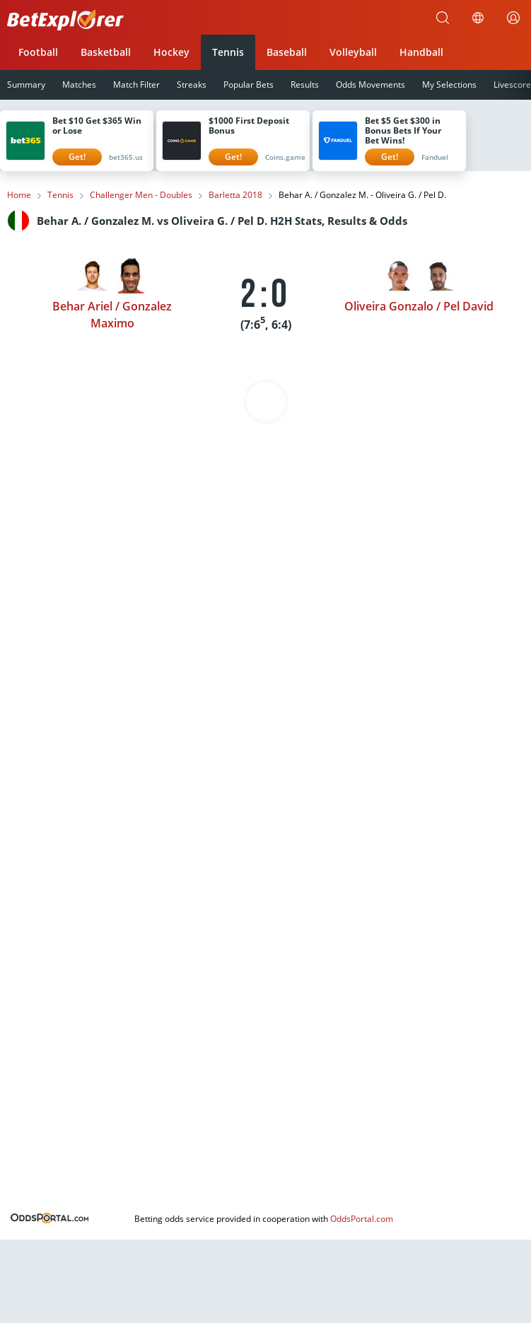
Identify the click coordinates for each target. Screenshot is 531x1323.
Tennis (228, 52)
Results (305, 84)
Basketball (106, 52)
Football (38, 52)
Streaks (191, 84)
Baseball (287, 52)
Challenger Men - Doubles (141, 195)
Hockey (171, 52)
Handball (421, 52)
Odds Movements (370, 84)
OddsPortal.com (361, 1219)
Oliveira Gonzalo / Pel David (419, 306)
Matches (79, 84)
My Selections (449, 84)
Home (19, 195)
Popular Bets (248, 84)
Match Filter (136, 84)
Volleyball (353, 52)
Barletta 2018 (235, 195)
